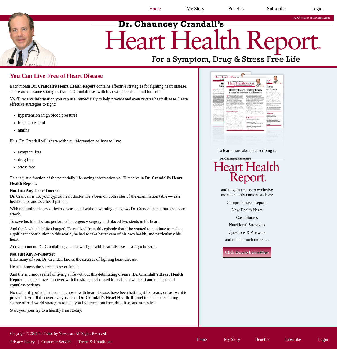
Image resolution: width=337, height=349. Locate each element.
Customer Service (56, 341)
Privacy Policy (22, 341)
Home (155, 8)
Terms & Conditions (95, 341)
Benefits (236, 8)
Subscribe (276, 8)
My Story (195, 8)
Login (316, 8)
